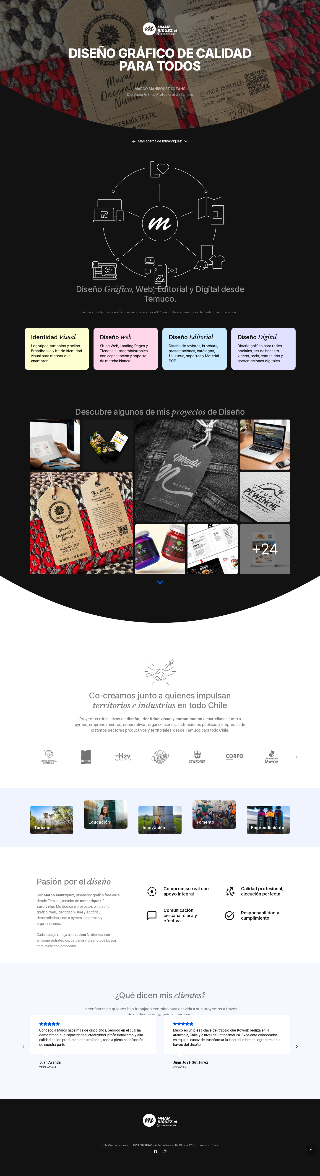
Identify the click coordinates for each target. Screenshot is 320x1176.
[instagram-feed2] (108, 445)
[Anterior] (23, 1046)
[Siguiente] (296, 1046)
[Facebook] (155, 1151)
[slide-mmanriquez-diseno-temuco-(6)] (81, 523)
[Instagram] (164, 1151)
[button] (311, 1150)
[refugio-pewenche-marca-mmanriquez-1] (265, 497)
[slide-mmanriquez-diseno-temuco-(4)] (160, 549)
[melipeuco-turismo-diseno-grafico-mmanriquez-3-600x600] (265, 445)
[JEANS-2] (186, 471)
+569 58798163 (142, 1145)
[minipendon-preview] (265, 549)
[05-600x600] (212, 549)
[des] (55, 445)
